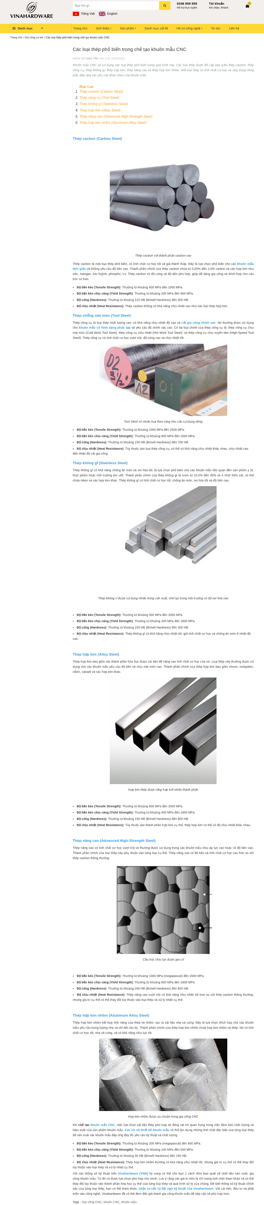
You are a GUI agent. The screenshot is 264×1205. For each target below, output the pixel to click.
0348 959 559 (187, 3)
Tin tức (215, 28)
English (108, 13)
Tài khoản (216, 3)
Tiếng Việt (84, 13)
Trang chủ (80, 28)
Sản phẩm (128, 28)
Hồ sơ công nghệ (189, 28)
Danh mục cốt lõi (156, 28)
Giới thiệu (103, 28)
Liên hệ (234, 28)
